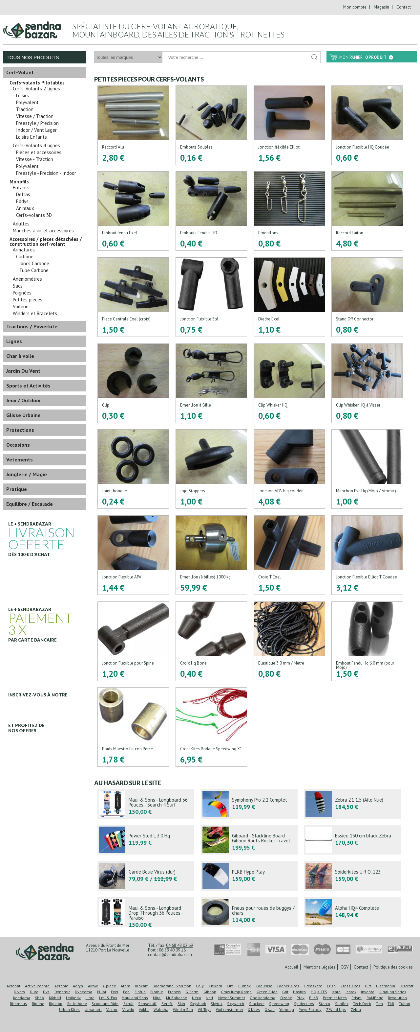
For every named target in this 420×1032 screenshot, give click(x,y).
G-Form (192, 991)
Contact (403, 7)
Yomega (286, 1009)
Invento (367, 991)
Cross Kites (350, 985)
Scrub (128, 1003)
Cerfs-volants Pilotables (37, 83)
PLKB (313, 997)
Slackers (256, 1003)
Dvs (46, 991)
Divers (19, 991)
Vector (111, 1009)
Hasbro (299, 991)
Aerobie (61, 985)
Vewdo (128, 1009)
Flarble (156, 991)
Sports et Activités (28, 385)
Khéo (39, 997)
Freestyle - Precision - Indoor (46, 173)
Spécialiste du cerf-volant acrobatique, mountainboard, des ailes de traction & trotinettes (178, 30)
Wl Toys (204, 1009)
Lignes (14, 341)
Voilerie (21, 307)
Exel (114, 991)
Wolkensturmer (229, 1009)
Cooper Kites (288, 985)
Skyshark (198, 1003)
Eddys (22, 201)
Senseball (147, 1003)
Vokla (144, 1009)
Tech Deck (362, 1003)
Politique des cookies (393, 967)
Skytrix (216, 1003)
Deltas (23, 195)
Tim (379, 1003)
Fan (126, 991)
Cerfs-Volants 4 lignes (36, 146)
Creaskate (313, 985)
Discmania (385, 985)
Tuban (404, 1003)
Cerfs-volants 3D (34, 215)
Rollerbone (77, 1003)
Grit (285, 991)
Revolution (397, 997)
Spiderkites (304, 1003)
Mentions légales (319, 967)
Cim (230, 985)
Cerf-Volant (20, 72)
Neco (196, 997)
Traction (24, 109)
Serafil (167, 1003)
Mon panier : (366, 57)
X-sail (270, 1009)
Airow (93, 985)
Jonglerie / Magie (26, 474)
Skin (181, 1003)
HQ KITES (319, 991)
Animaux (25, 208)
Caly (200, 985)
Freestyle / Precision (37, 123)
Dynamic (62, 991)
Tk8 (391, 1003)
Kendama (21, 997)
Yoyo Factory (310, 1009)
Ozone (286, 997)
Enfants (21, 188)
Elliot (101, 991)
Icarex (351, 991)
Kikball (55, 997)
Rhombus (18, 1003)
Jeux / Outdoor (23, 400)
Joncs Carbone (34, 264)
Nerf (209, 997)
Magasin (381, 7)
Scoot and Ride (105, 1003)
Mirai (157, 997)
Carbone (24, 257)
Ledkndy (73, 997)
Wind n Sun (183, 1009)
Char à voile (20, 356)
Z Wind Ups (336, 1009)
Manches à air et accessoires (43, 231)
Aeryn (78, 985)
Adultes (21, 224)
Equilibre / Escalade (29, 504)
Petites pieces (27, 300)
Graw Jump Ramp (236, 991)
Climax (244, 985)
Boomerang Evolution (172, 985)
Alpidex (109, 985)
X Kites (254, 1009)
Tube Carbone (34, 270)
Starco (324, 1003)
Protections (20, 430)
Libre (90, 997)
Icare (336, 991)
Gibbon (209, 991)
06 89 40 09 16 (172, 950)
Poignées (22, 293)
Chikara (215, 985)
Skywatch (235, 1003)
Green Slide (267, 991)
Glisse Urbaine (23, 415)
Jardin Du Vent (23, 370)
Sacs (18, 286)
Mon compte (355, 7)
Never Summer (231, 997)
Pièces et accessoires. (39, 152)
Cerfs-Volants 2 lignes (36, 89)
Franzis (174, 991)
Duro (34, 991)
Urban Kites (69, 1009)
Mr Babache (176, 997)
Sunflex (341, 1003)
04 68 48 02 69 (179, 945)
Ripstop (55, 1003)
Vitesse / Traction (34, 116)
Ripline (38, 1003)
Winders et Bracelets (35, 314)
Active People (37, 985)
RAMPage (375, 997)
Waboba (161, 1009)
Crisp (331, 985)
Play (300, 997)
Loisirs (22, 96)
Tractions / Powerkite (31, 326)
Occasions (18, 444)
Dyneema (83, 991)
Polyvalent (27, 103)
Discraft (406, 985)
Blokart (141, 985)
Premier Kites (335, 997)
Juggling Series (392, 991)
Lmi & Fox (108, 997)
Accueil (291, 967)
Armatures (24, 250)
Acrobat (13, 985)
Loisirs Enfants (31, 137)
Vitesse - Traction (34, 159)
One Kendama (262, 997)
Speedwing (279, 1003)
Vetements (19, 459)
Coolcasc (264, 985)
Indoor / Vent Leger (36, 130)
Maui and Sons (135, 997)
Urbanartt (93, 1009)
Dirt (368, 985)
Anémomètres (27, 279)
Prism (356, 997)
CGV (344, 967)
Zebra (356, 1009)
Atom (125, 985)
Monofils (19, 182)
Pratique (16, 489)
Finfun (140, 991)
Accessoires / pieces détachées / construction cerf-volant (46, 241)
